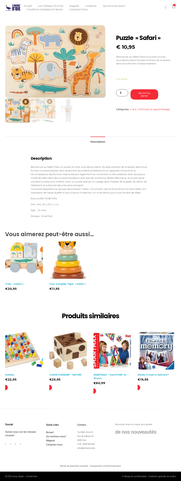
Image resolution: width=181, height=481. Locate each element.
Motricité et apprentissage (154, 109)
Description (97, 141)
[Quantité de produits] (122, 92)
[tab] (98, 140)
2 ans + (134, 109)
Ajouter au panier (144, 94)
